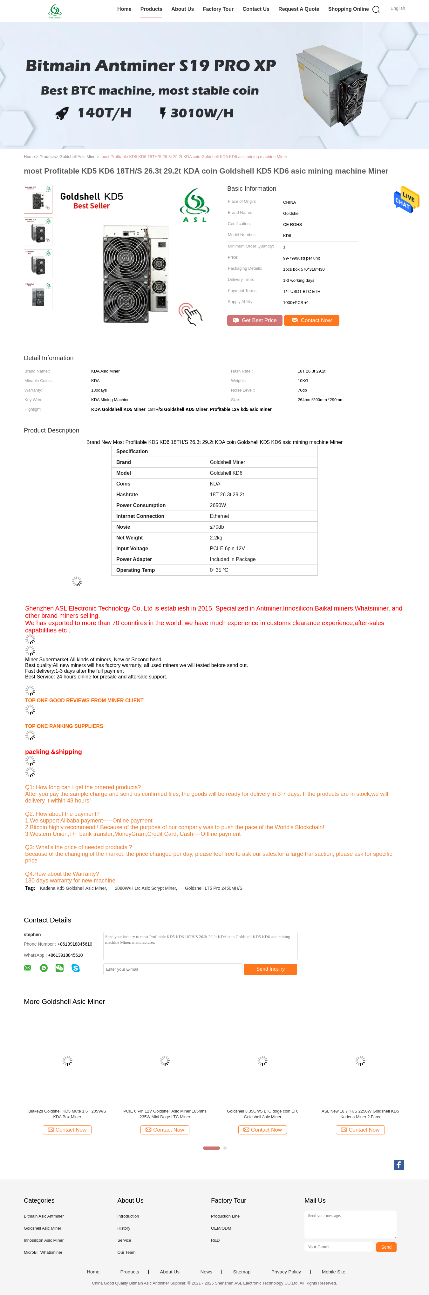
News (206, 1272)
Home (124, 9)
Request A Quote (298, 9)
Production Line (225, 1216)
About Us (182, 9)
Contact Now (312, 320)
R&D (215, 1240)
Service (124, 1240)
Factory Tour (218, 9)
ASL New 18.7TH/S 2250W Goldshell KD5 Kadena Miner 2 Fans (360, 1114)
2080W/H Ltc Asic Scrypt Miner (145, 888)
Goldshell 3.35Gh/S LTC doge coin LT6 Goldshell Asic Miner (262, 1114)
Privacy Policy (286, 1272)
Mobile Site (333, 1272)
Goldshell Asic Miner (42, 1228)
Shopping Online (348, 9)
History (123, 1228)
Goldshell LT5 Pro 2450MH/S (213, 888)
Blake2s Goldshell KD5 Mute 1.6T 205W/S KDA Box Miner (67, 1114)
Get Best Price (254, 320)
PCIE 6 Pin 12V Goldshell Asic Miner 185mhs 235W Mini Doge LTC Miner (165, 1114)
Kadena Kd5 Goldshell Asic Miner (73, 888)
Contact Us (255, 9)
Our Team (126, 1252)
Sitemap (241, 1272)
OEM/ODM (221, 1228)
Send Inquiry (270, 969)
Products (151, 9)
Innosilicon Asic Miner (44, 1240)
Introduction (128, 1216)
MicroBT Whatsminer (43, 1252)
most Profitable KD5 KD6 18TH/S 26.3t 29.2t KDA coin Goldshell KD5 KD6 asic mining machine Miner (193, 156)
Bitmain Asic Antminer (44, 1216)
